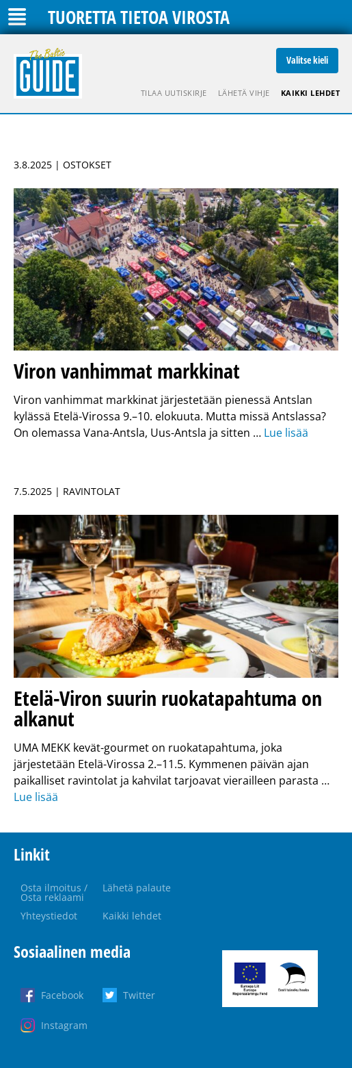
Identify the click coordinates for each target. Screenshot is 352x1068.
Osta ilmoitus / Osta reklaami (54, 892)
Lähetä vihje (244, 93)
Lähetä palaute (137, 887)
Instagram (64, 1025)
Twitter (139, 995)
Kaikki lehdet (310, 93)
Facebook (62, 995)
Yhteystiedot (49, 915)
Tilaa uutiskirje (174, 93)
